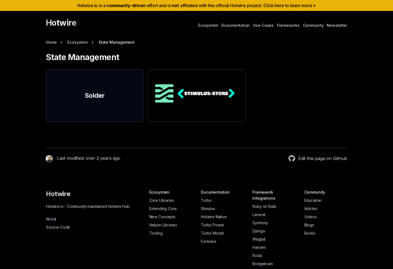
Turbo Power (212, 225)
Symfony (260, 222)
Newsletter (337, 25)
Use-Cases (263, 25)
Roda (257, 255)
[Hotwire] (61, 25)
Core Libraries (161, 200)
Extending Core (163, 208)
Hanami (258, 247)
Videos (310, 216)
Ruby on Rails (264, 206)
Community (313, 25)
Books (309, 233)
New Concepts (162, 216)
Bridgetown (262, 263)
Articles (310, 208)
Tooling (156, 233)
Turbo (206, 200)
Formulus (208, 241)
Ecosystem (208, 25)
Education (313, 200)
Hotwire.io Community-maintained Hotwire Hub (88, 206)
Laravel (258, 214)
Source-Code (58, 227)
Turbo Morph (212, 233)
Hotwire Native (214, 216)
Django (258, 231)
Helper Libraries (163, 225)
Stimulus (208, 208)
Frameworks (288, 25)
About (51, 219)
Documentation (235, 25)
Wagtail (258, 239)
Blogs (309, 225)
